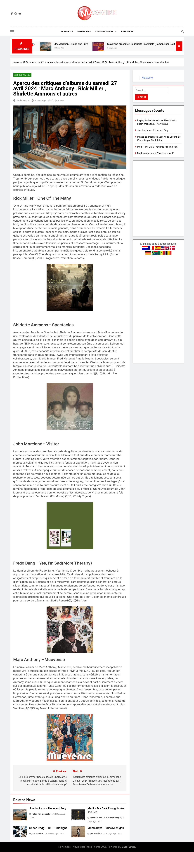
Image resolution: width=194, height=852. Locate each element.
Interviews (84, 31)
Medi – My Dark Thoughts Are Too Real (157, 147)
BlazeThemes (128, 847)
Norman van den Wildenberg (104, 817)
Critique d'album (22, 75)
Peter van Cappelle (41, 814)
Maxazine (147, 77)
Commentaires (104, 31)
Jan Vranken (37, 833)
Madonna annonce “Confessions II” (155, 153)
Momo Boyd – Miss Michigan (106, 828)
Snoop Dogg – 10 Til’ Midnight (48, 828)
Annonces (127, 31)
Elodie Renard (23, 100)
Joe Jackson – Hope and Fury (77, 44)
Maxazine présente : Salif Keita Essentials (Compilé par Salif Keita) (150, 44)
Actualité (67, 31)
